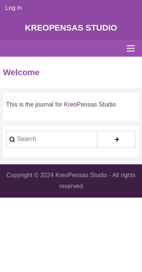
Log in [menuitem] (13, 8)
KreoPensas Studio (71, 27)
